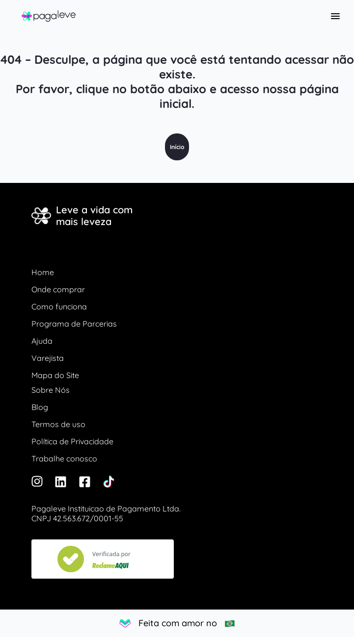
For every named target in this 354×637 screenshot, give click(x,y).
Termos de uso (58, 424)
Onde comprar (58, 289)
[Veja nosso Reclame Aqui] (102, 559)
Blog (39, 407)
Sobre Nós (50, 390)
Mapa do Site (55, 375)
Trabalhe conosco (64, 458)
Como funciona (59, 306)
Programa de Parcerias (74, 324)
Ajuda (42, 341)
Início (177, 147)
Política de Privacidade (72, 441)
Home (42, 272)
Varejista (47, 358)
